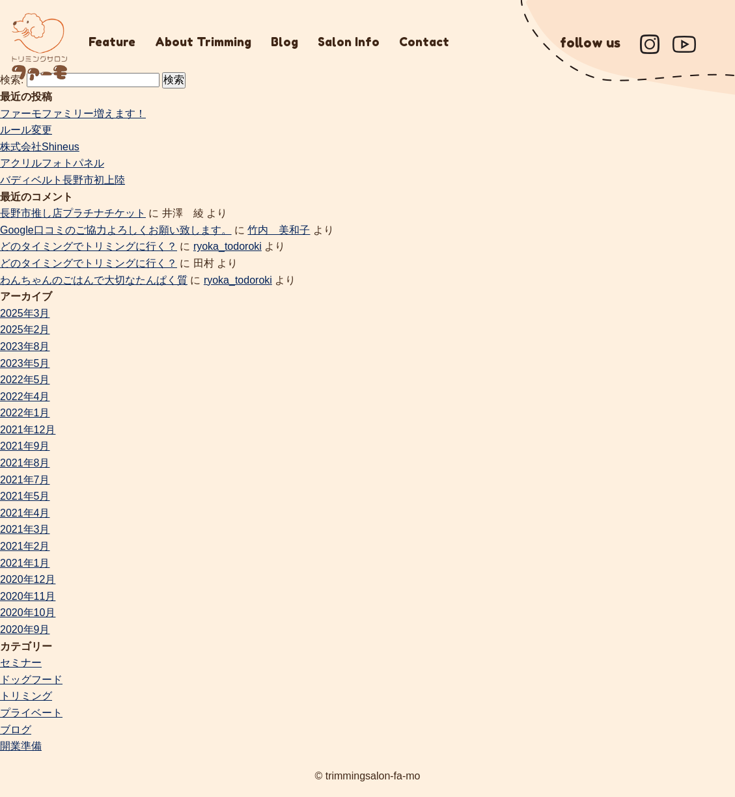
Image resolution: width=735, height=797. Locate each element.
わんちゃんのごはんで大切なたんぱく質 (93, 280)
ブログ (15, 729)
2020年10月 (27, 612)
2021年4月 (25, 513)
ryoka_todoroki (227, 246)
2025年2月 (25, 329)
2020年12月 (27, 579)
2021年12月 (27, 429)
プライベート (31, 712)
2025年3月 (25, 313)
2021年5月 (25, 496)
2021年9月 (25, 446)
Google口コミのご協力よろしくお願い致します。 (116, 230)
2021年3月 (25, 529)
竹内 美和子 (278, 230)
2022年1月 (25, 412)
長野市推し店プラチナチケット (73, 213)
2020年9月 (25, 629)
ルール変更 (26, 129)
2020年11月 (27, 596)
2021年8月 (25, 462)
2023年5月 (25, 363)
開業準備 (21, 745)
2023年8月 (25, 346)
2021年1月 (25, 563)
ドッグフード (31, 679)
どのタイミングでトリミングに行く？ (88, 246)
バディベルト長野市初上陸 (62, 179)
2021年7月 (25, 479)
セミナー (21, 662)
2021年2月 (25, 546)
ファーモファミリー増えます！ (73, 113)
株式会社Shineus (39, 146)
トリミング (26, 695)
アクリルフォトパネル (52, 163)
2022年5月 (25, 379)
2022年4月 (25, 396)
